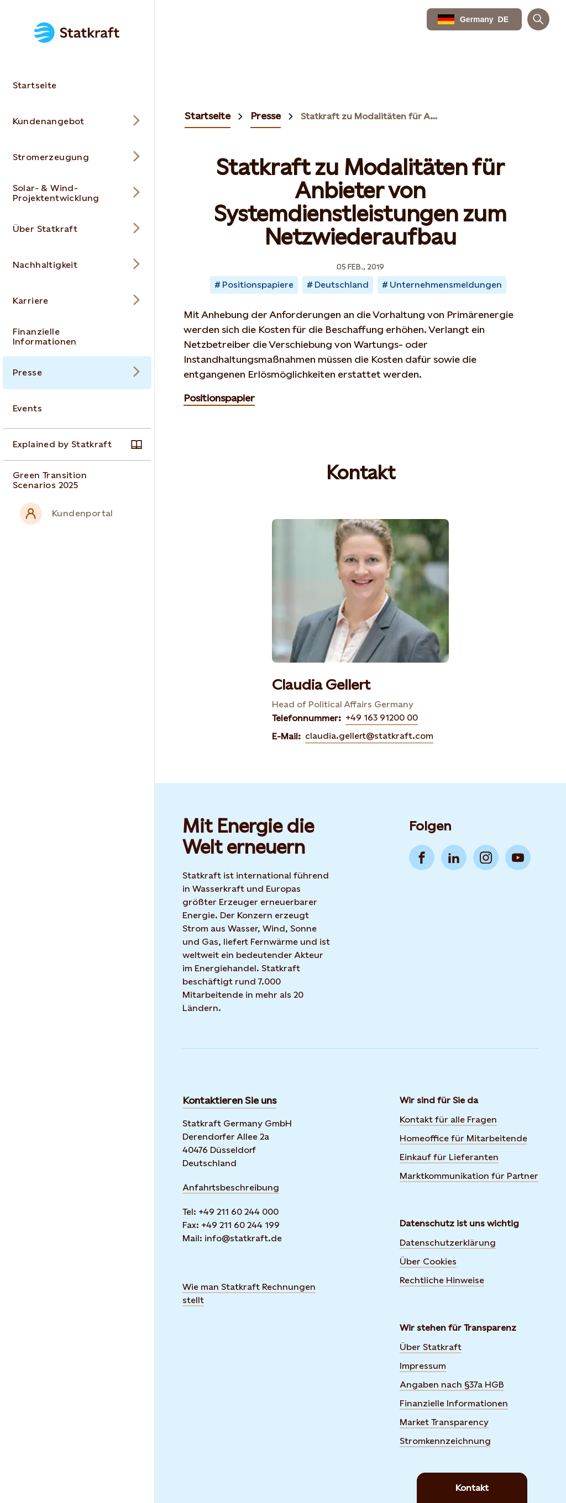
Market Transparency (444, 1422)
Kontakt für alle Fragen (448, 1119)
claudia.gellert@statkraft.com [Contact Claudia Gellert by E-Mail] (369, 736)
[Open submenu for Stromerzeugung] (77, 157)
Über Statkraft (431, 1347)
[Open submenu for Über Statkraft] (77, 229)
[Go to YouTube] (518, 857)
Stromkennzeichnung (445, 1441)
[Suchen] (538, 19)
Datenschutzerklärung (448, 1242)
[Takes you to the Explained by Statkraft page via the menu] (77, 444)
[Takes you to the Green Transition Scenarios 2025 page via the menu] (77, 480)
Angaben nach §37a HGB (452, 1384)
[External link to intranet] (77, 513)
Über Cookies (428, 1261)
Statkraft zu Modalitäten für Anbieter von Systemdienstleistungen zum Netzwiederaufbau (371, 116)
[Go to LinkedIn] (454, 857)
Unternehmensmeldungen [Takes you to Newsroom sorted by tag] (446, 284)
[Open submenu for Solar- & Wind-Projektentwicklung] (77, 193)
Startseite (207, 115)
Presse (265, 115)
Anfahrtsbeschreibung (230, 1187)
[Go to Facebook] (421, 857)
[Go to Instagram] (486, 857)
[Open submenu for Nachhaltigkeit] (77, 265)
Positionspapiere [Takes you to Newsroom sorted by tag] (258, 284)
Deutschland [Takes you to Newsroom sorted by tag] (342, 284)
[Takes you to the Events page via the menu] (77, 408)
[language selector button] (474, 19)
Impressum (423, 1366)
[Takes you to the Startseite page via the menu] (77, 85)
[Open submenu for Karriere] (77, 300)
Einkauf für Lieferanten (449, 1157)
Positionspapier (219, 398)
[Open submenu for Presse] (77, 372)
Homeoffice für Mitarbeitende (463, 1138)
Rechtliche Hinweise (442, 1280)
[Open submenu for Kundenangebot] (77, 121)
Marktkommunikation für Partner (469, 1176)
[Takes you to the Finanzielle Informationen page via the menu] (77, 336)
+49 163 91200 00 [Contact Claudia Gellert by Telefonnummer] (381, 717)
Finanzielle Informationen (454, 1403)
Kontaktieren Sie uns (229, 1100)
